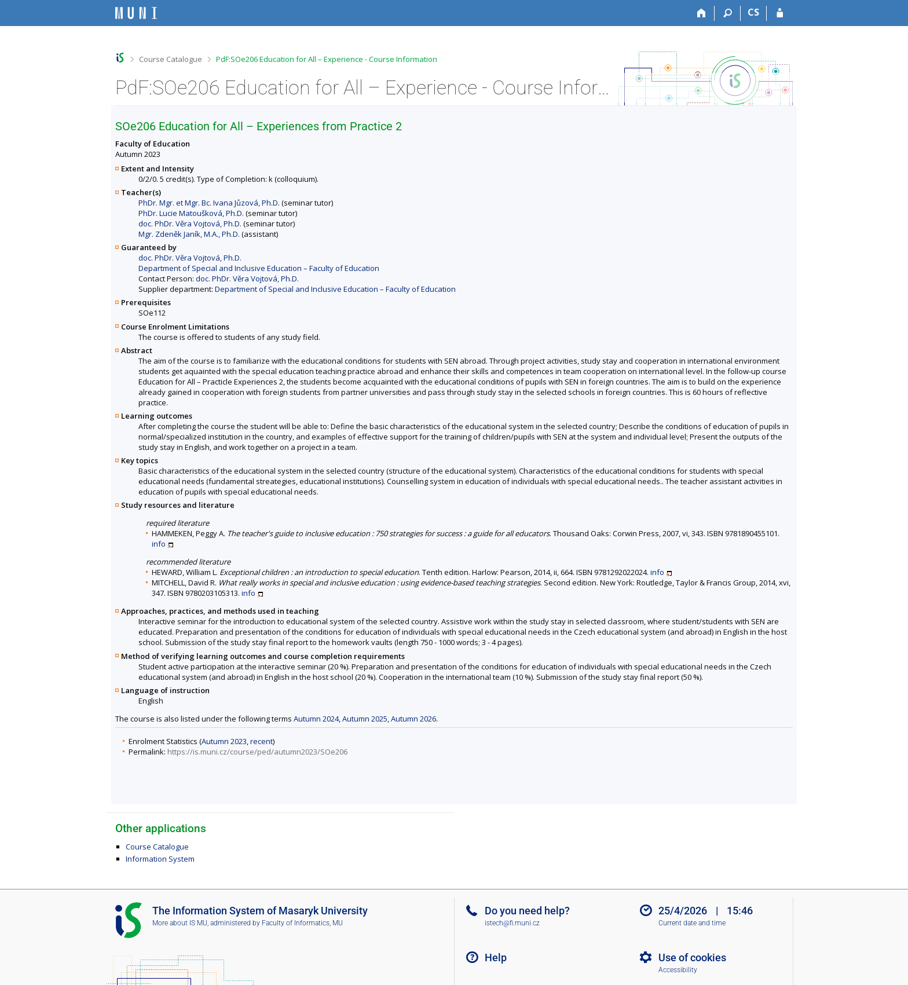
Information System (160, 859)
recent (261, 741)
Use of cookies (692, 957)
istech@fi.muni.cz (512, 923)
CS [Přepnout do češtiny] (753, 12)
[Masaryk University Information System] (136, 13)
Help (496, 957)
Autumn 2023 (224, 741)
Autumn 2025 (364, 718)
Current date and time (692, 923)
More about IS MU (179, 923)
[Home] (702, 13)
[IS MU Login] (780, 13)
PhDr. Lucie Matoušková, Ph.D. (191, 213)
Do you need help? (527, 911)
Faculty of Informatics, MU (302, 923)
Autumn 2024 (316, 718)
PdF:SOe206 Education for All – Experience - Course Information (326, 59)
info (159, 544)
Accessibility (677, 970)
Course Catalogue (170, 59)
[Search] (728, 13)
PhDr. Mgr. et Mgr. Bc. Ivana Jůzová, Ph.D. (209, 202)
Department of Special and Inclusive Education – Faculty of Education (258, 268)
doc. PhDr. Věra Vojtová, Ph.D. (189, 223)
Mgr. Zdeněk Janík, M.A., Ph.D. (189, 234)
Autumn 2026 (413, 718)
